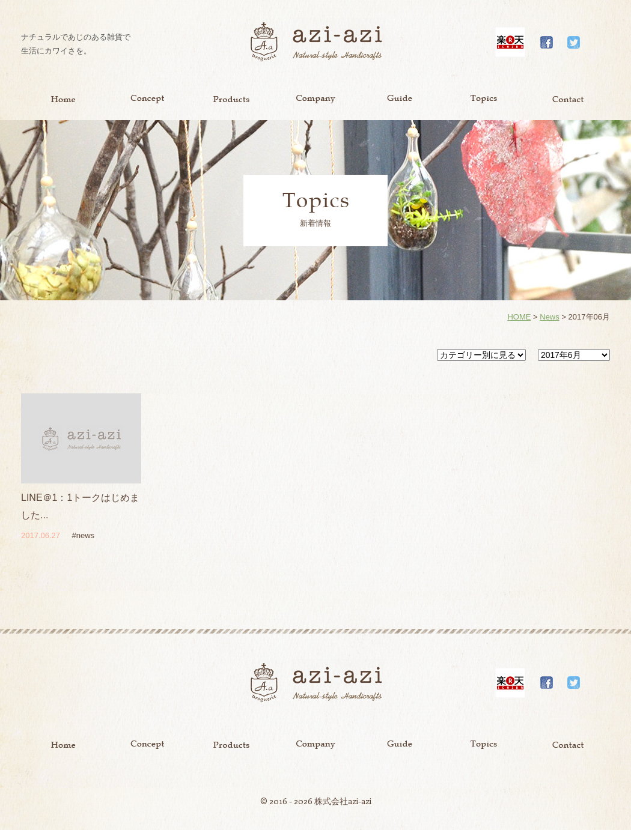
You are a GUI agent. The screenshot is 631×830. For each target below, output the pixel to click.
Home (63, 99)
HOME (519, 316)
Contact (568, 99)
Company (315, 99)
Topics (484, 99)
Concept (147, 99)
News (549, 316)
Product (231, 99)
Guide (400, 99)
